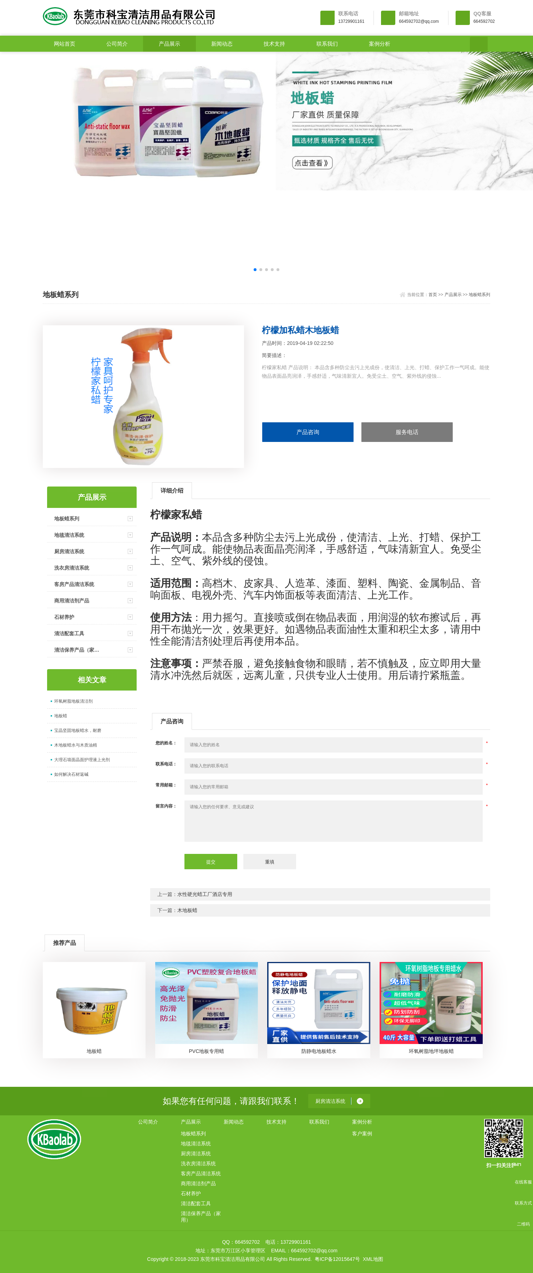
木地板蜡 (187, 910)
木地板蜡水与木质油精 (75, 745)
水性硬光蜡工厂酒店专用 (204, 894)
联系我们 (327, 44)
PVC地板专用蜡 (206, 1051)
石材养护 (64, 617)
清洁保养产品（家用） (79, 650)
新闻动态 (222, 44)
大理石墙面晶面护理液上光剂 (82, 759)
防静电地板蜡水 (318, 1051)
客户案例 (362, 1133)
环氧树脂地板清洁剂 (73, 701)
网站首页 (64, 44)
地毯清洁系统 (69, 535)
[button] (255, 269)
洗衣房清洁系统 (71, 568)
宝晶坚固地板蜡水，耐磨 (77, 730)
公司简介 (117, 44)
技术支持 (274, 44)
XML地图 (373, 1259)
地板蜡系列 (479, 294)
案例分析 (379, 44)
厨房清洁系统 (69, 551)
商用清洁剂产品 (71, 601)
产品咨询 (307, 432)
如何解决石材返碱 (71, 774)
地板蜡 (60, 715)
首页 (432, 294)
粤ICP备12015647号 (337, 1259)
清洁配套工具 (69, 633)
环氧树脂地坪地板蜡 (431, 1051)
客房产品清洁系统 (74, 584)
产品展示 (169, 44)
